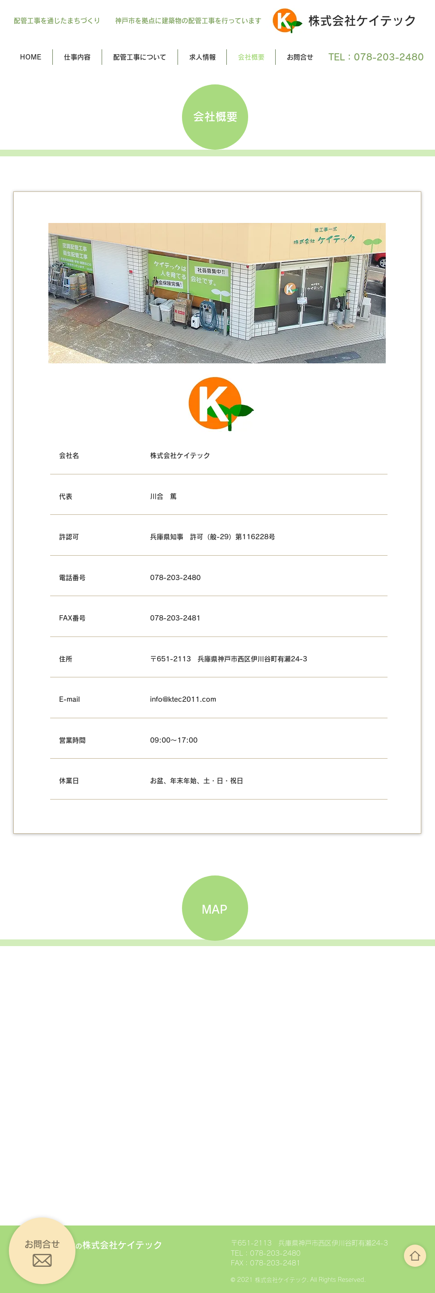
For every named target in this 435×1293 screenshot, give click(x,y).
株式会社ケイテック (362, 21)
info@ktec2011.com (183, 699)
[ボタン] (415, 1256)
